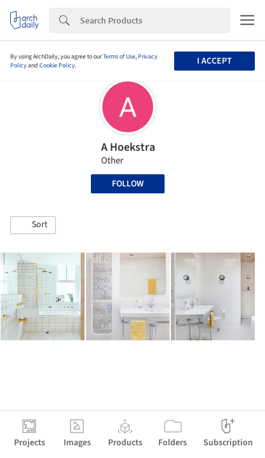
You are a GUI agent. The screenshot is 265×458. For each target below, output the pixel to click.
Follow (128, 183)
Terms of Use (119, 56)
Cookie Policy (57, 65)
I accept (214, 61)
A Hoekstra (128, 147)
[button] (33, 225)
